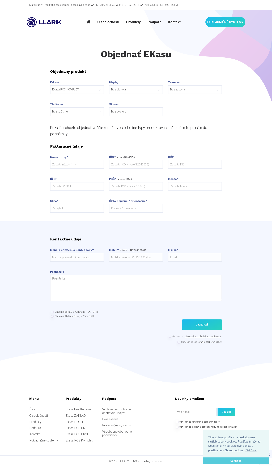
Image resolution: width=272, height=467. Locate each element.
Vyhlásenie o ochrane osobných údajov (116, 411)
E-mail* (173, 250)
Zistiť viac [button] (251, 450)
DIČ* (171, 157)
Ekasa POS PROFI (78, 434)
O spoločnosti (108, 22)
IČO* (112, 157)
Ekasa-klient (110, 419)
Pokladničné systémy (225, 22)
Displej (113, 82)
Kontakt (174, 22)
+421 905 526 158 (153, 4)
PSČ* (112, 179)
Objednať (202, 324)
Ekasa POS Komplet (79, 440)
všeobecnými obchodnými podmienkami (203, 336)
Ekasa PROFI (74, 422)
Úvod (32, 409)
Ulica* (54, 201)
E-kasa (54, 82)
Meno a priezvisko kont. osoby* (72, 250)
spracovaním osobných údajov (207, 342)
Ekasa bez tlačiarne (78, 409)
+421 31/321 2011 (129, 4)
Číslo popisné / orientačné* (128, 201)
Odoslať (226, 412)
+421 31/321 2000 (104, 4)
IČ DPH (54, 179)
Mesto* (173, 179)
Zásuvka (174, 82)
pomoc (65, 4)
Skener (114, 104)
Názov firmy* (59, 157)
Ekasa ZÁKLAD (76, 415)
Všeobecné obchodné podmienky (117, 433)
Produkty (133, 22)
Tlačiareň (56, 104)
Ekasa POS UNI (76, 428)
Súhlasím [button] (235, 460)
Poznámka (57, 271)
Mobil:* (114, 250)
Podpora (154, 22)
